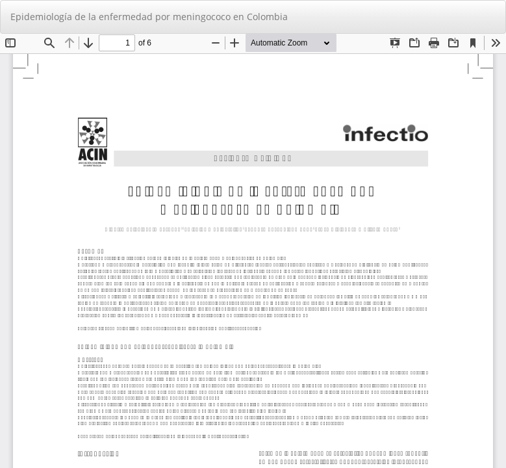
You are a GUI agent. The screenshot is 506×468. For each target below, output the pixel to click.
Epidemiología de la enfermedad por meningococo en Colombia (149, 16)
